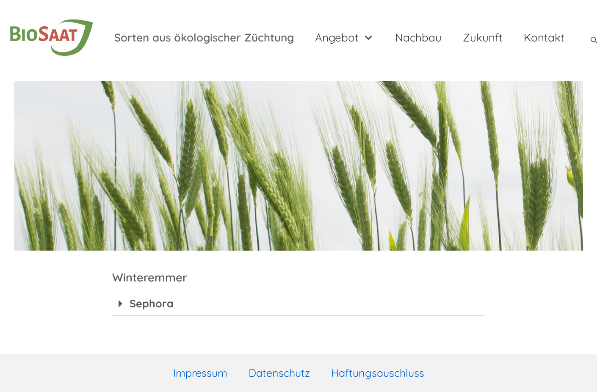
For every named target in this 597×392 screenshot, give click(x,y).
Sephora (152, 303)
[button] (298, 304)
